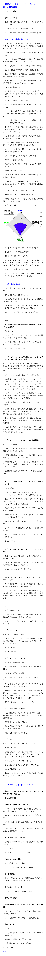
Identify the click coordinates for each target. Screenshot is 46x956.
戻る (4, 952)
